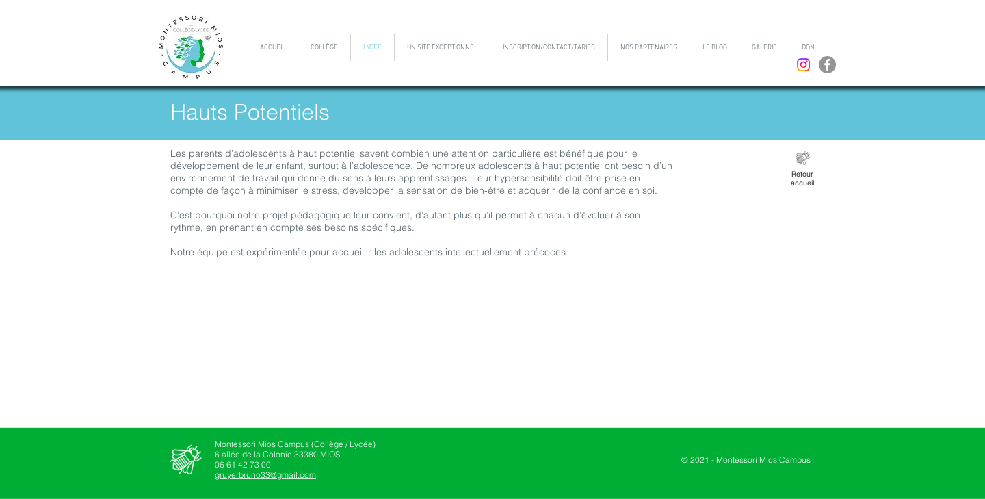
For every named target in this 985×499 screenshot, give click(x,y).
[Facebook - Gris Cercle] (827, 64)
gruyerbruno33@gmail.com (265, 475)
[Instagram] (803, 64)
